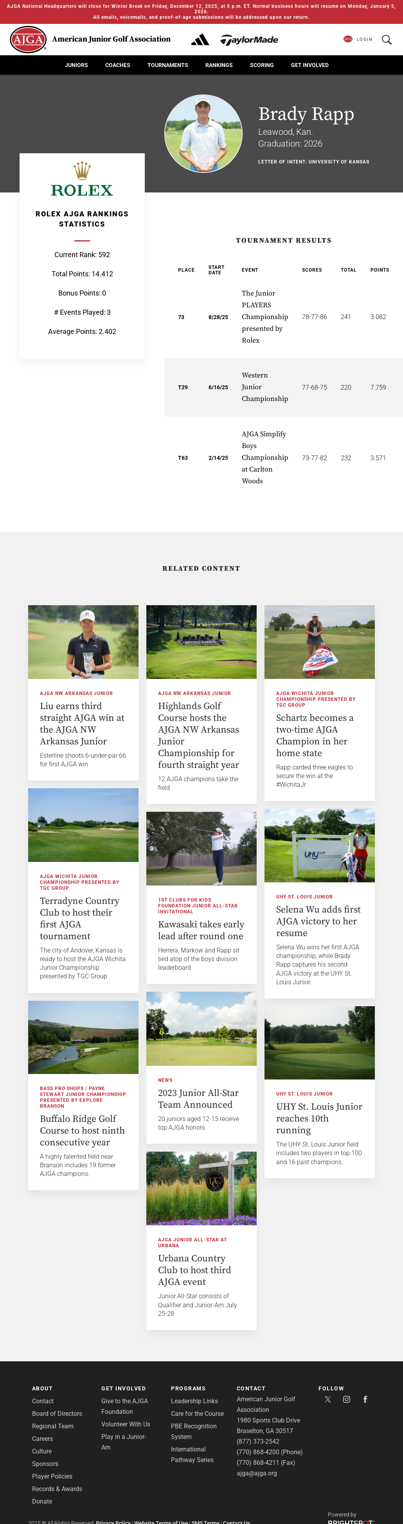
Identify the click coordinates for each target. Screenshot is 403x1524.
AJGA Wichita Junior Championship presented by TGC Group (316, 699)
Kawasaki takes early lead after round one (225, 929)
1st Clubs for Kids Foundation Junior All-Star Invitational (221, 904)
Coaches (117, 65)
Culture (42, 1451)
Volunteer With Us (125, 1424)
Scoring (262, 65)
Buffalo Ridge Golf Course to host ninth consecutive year (128, 1127)
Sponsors (45, 1464)
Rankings (219, 65)
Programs (188, 1388)
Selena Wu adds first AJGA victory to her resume (295, 918)
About (42, 1388)
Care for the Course (197, 1413)
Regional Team (53, 1426)
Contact (43, 1401)
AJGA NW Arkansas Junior (76, 693)
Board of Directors (57, 1413)
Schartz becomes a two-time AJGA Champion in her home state (315, 735)
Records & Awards (57, 1489)
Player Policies (52, 1476)
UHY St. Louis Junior (281, 894)
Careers (42, 1438)
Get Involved (310, 65)
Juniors (76, 65)
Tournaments (168, 65)
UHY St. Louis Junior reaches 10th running (296, 1115)
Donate (42, 1501)
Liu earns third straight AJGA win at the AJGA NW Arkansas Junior (82, 723)
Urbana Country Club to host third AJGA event (171, 1267)
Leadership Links (194, 1401)
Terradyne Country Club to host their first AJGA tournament (79, 918)
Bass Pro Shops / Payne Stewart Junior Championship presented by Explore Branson (129, 1093)
